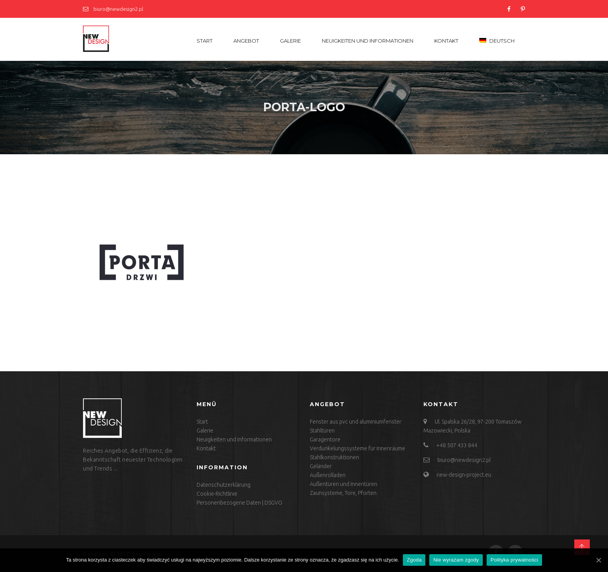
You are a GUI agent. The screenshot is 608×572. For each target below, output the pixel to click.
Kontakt (446, 41)
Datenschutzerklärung (223, 485)
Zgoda (414, 560)
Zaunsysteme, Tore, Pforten (343, 493)
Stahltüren (322, 430)
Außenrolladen (327, 475)
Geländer (321, 466)
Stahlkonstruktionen (334, 457)
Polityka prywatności (514, 560)
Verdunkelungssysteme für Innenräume (357, 448)
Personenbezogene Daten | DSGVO (239, 503)
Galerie (290, 41)
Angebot (246, 41)
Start (204, 41)
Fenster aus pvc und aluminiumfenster (355, 422)
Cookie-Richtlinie (217, 494)
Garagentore (325, 439)
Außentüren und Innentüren (343, 484)
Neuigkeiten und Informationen (367, 41)
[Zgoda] (598, 560)
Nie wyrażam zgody (456, 560)
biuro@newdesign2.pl (113, 9)
